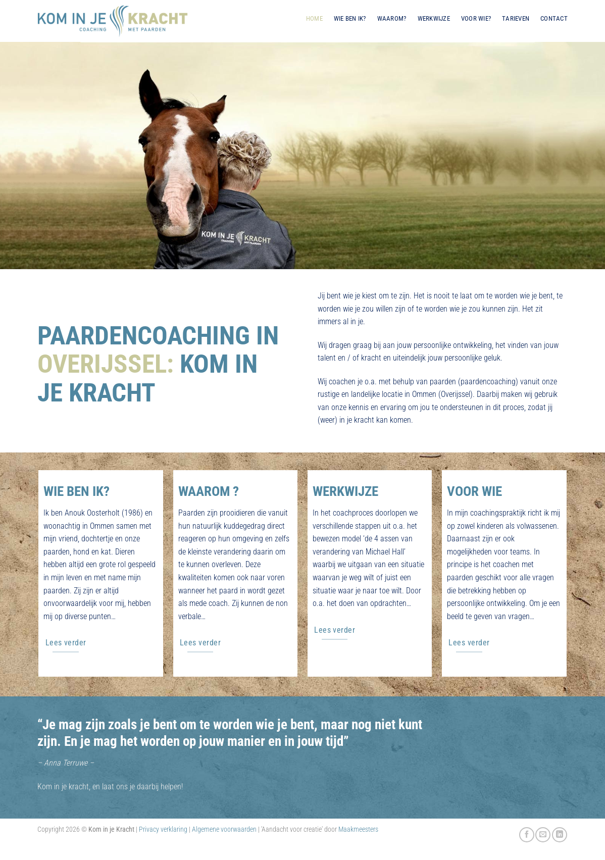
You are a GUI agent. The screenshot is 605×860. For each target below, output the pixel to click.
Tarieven (515, 18)
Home (314, 18)
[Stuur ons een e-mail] (542, 834)
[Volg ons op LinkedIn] (559, 834)
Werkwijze (434, 18)
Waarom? (392, 18)
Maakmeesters (358, 829)
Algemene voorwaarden (224, 829)
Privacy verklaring (163, 829)
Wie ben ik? (350, 18)
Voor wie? (476, 18)
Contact (554, 18)
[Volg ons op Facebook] (526, 834)
